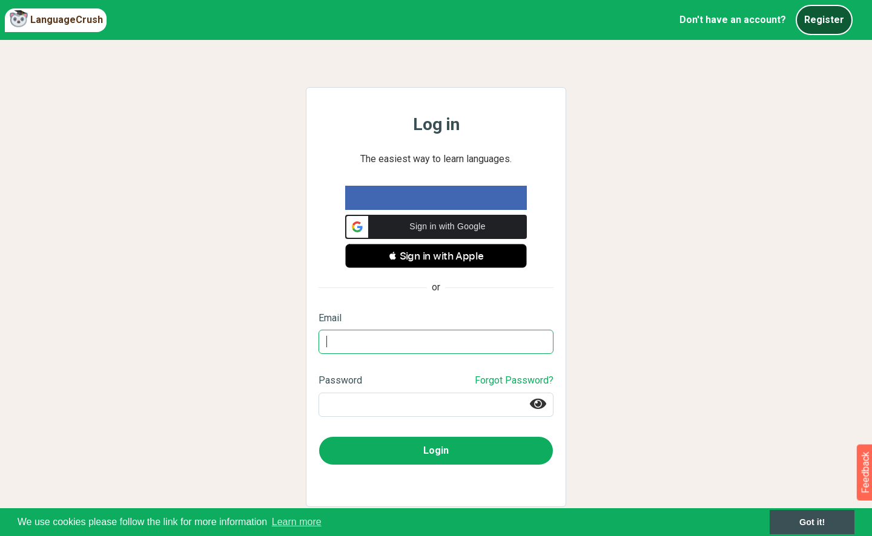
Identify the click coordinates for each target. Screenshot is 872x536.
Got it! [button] (812, 522)
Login (436, 450)
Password (340, 380)
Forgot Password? (514, 380)
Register (824, 19)
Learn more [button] (297, 522)
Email (330, 318)
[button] (436, 227)
